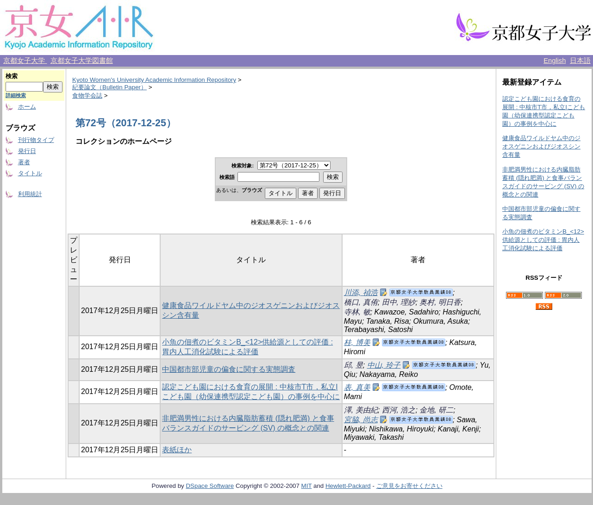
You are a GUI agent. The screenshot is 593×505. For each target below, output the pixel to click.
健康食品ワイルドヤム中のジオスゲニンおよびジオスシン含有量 (541, 146)
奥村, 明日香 (440, 302)
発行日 (27, 151)
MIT (306, 485)
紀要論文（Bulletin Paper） (109, 87)
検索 (12, 76)
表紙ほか (177, 450)
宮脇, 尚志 (361, 420)
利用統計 (30, 194)
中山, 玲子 (384, 365)
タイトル (30, 173)
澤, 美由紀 (361, 410)
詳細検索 (16, 95)
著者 (24, 162)
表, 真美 (357, 387)
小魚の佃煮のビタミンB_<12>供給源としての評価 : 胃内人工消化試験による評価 (543, 240)
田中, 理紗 (399, 302)
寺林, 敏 (357, 312)
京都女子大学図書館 (81, 60)
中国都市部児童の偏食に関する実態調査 (228, 369)
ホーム (27, 106)
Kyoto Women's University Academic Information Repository (154, 79)
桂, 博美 (357, 342)
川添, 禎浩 (361, 292)
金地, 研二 (436, 410)
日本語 (580, 60)
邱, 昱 (353, 365)
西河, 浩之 (399, 410)
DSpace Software (210, 485)
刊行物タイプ (36, 139)
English (554, 60)
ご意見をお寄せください (409, 485)
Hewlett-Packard (348, 485)
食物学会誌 (87, 95)
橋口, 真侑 (361, 302)
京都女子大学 (25, 60)
